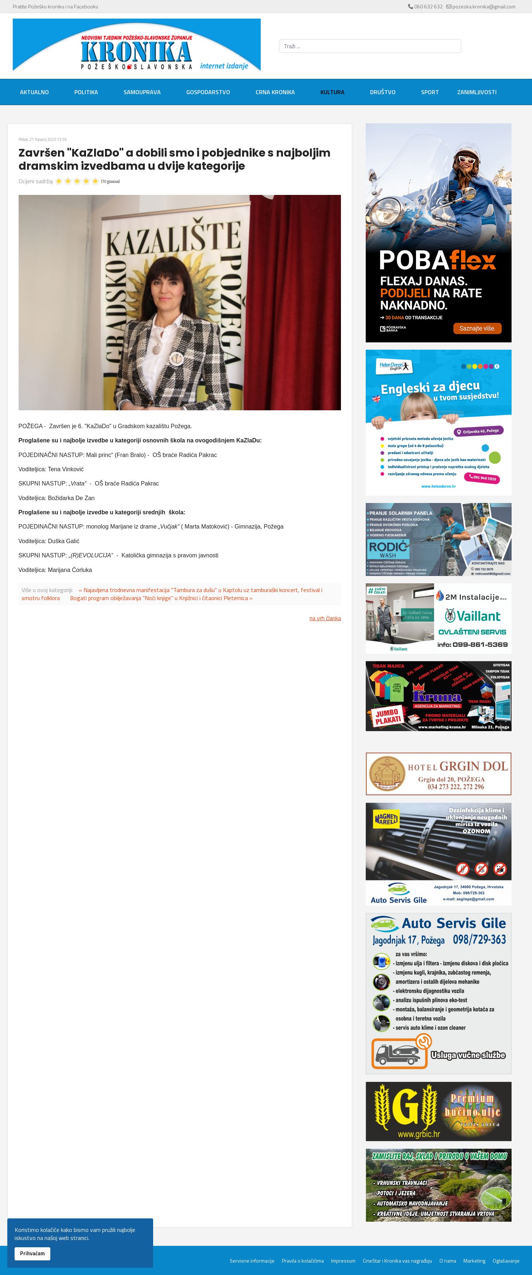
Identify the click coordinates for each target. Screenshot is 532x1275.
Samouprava (142, 92)
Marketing (474, 1260)
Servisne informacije (252, 1260)
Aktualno (34, 92)
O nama (447, 1260)
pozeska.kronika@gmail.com (484, 6)
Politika (86, 92)
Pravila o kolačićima (303, 1260)
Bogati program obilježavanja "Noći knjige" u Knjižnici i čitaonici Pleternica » (161, 598)
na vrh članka (325, 618)
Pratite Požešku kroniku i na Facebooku (55, 6)
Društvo (383, 92)
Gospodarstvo (208, 92)
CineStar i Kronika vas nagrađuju (397, 1260)
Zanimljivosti (477, 92)
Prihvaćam (32, 1253)
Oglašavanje (506, 1260)
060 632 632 (428, 6)
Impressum (343, 1260)
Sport (430, 92)
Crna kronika (275, 92)
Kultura (333, 92)
